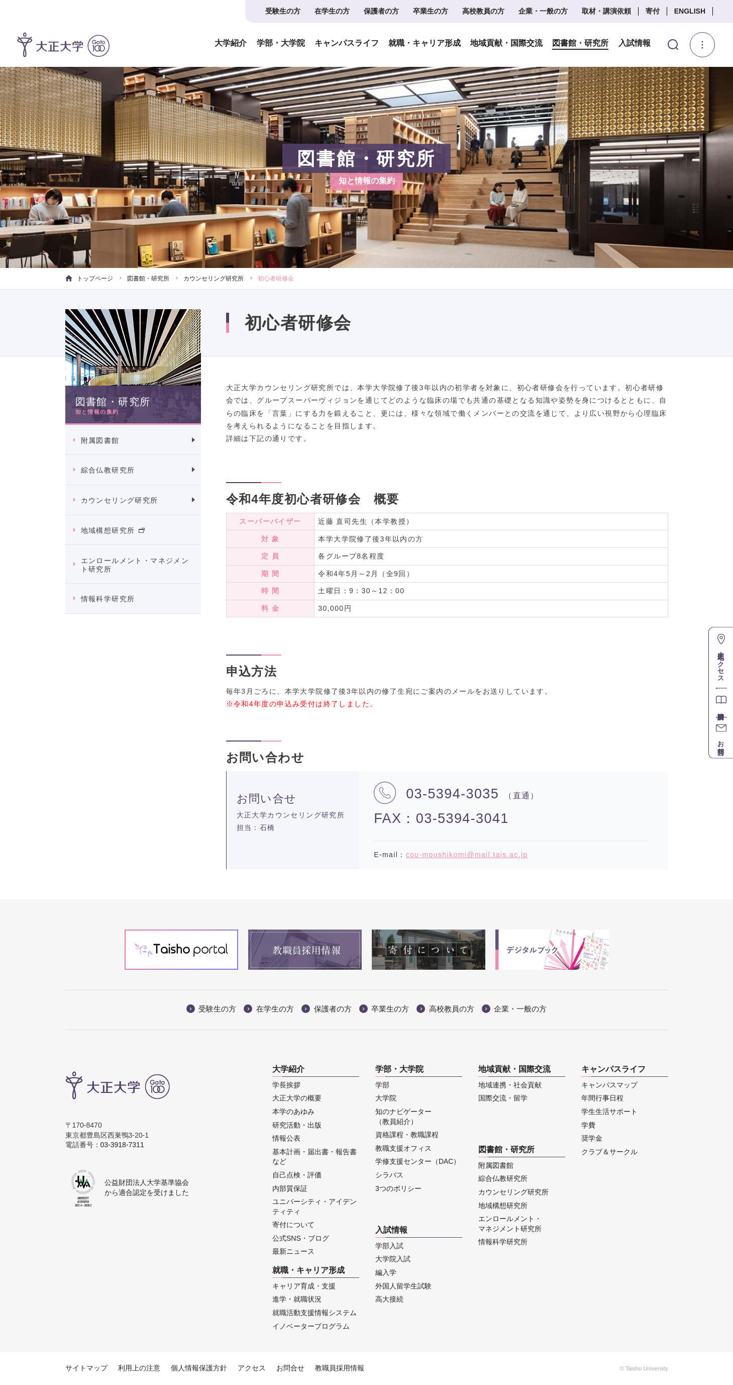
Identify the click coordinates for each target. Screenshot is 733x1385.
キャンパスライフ (346, 43)
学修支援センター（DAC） (418, 1161)
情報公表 (286, 1138)
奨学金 (591, 1138)
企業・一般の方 (543, 11)
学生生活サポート (609, 1111)
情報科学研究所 (108, 599)
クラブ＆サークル (609, 1152)
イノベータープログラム (311, 1326)
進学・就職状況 (297, 1299)
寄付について (293, 1225)
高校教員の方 (483, 11)
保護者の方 (381, 11)
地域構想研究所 (113, 530)
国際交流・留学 (503, 1098)
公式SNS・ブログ (300, 1238)
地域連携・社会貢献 (510, 1085)
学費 (588, 1125)
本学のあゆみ (293, 1111)
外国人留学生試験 (403, 1286)
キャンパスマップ (609, 1085)
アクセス (252, 1368)
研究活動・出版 (297, 1125)
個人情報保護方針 (199, 1368)
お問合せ (290, 1368)
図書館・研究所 (580, 43)
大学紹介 (231, 43)
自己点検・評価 (297, 1175)
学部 (382, 1085)
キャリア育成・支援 (304, 1286)
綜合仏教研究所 (108, 470)
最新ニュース (293, 1251)
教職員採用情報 (339, 1368)
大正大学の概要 (297, 1098)
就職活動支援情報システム (314, 1313)
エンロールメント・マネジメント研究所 (135, 565)
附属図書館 (100, 440)
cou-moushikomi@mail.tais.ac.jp (467, 855)
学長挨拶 (286, 1085)
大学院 (385, 1098)
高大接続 (389, 1299)
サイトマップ (86, 1368)
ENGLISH (689, 11)
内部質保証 (289, 1188)
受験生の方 (282, 11)
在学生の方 (332, 11)
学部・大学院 (280, 43)
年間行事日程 (602, 1098)
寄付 (653, 11)
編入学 (385, 1272)
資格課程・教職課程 (407, 1135)
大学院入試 (392, 1259)
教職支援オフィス (403, 1148)
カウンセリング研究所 (213, 278)
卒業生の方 (430, 11)
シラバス (389, 1175)
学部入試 (389, 1246)
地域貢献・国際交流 (506, 43)
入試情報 (634, 43)
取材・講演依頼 (606, 11)
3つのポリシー (398, 1188)
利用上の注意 (139, 1368)
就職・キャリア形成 (424, 43)
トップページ (89, 278)
